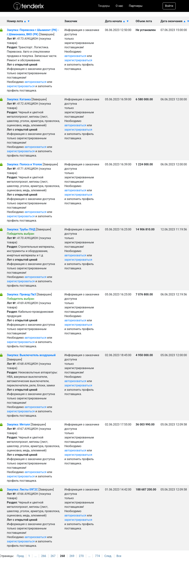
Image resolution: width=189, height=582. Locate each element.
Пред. (21, 556)
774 (97, 556)
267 (53, 556)
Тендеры (104, 6)
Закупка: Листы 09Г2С (22, 489)
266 (43, 556)
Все (118, 556)
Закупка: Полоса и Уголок (25, 164)
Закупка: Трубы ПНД (21, 229)
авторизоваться (35, 82)
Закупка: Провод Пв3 (22, 294)
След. (108, 556)
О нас (119, 6)
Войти (169, 6)
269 (71, 556)
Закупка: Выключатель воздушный (31, 355)
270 (81, 556)
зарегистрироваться (21, 86)
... (35, 556)
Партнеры (135, 6)
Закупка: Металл (18, 424)
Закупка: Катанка (19, 99)
